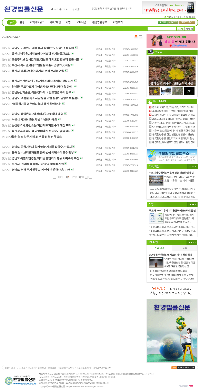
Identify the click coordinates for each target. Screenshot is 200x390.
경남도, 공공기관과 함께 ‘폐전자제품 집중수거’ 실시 (42, 146)
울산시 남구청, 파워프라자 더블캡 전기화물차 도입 (41, 53)
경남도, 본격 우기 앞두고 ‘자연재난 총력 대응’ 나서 (41, 169)
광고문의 (31, 367)
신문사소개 (10, 367)
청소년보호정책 (83, 367)
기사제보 (21, 367)
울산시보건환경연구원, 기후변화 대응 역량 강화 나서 (42, 80)
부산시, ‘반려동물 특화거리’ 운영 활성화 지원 (38, 164)
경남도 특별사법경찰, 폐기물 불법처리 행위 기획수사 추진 (45, 158)
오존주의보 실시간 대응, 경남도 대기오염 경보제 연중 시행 (45, 59)
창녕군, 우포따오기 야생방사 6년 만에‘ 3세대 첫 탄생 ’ (42, 86)
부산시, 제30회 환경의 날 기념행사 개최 (34, 119)
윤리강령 (52, 367)
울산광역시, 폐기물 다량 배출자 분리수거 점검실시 (41, 131)
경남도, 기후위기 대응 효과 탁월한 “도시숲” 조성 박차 (43, 48)
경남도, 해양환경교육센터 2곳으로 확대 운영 (37, 113)
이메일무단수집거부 (102, 367)
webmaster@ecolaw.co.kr (93, 386)
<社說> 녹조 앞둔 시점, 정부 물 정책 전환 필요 (35, 136)
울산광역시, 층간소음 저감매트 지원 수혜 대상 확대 (41, 125)
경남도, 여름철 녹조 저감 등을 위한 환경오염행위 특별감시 (45, 98)
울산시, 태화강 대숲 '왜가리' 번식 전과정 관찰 (38, 70)
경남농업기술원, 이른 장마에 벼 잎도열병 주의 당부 (41, 92)
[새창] (98, 49)
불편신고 (42, 367)
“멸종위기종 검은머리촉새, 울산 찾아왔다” (36, 103)
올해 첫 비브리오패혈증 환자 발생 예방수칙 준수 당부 (43, 152)
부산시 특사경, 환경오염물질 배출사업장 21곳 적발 (41, 65)
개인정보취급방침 (66, 367)
